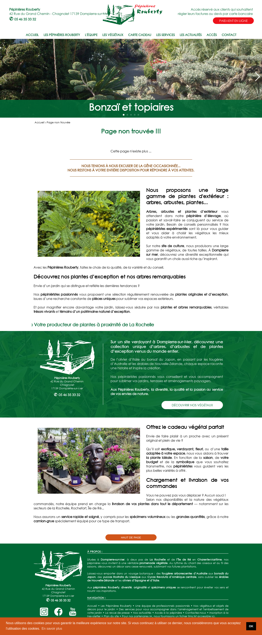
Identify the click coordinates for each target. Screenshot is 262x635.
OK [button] (251, 626)
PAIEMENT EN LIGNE (233, 21)
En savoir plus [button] (52, 628)
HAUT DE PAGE (131, 537)
